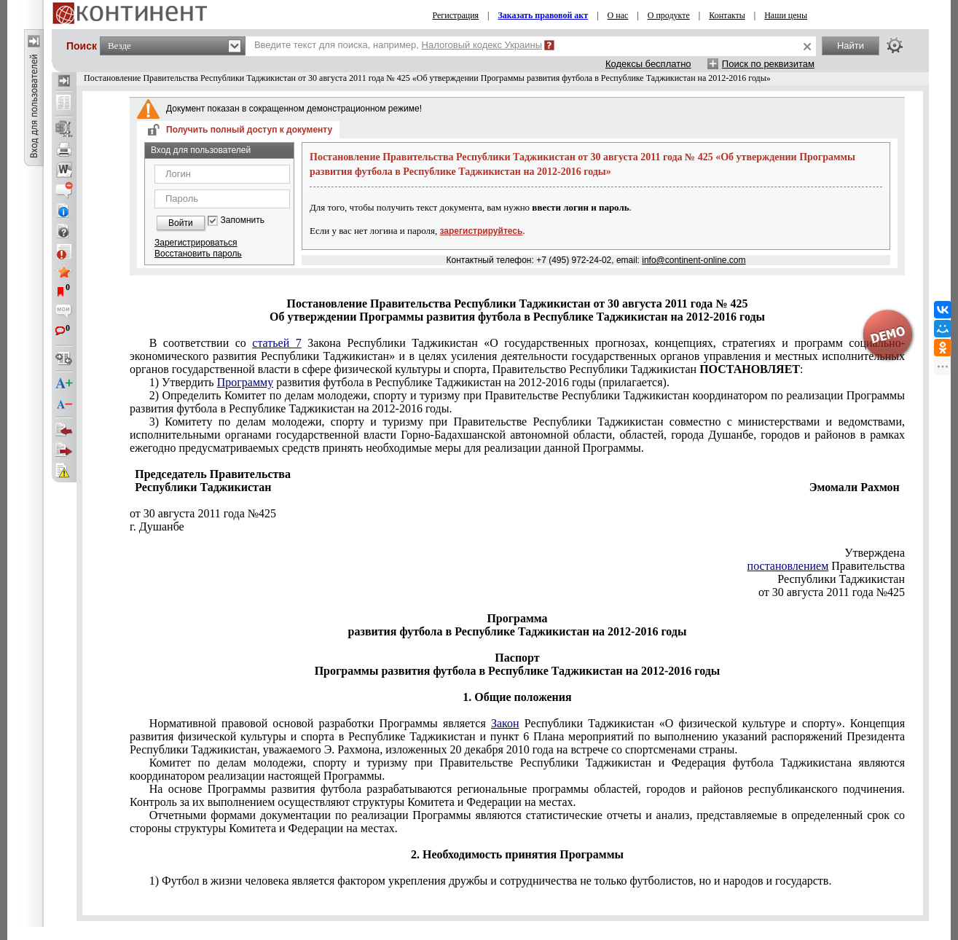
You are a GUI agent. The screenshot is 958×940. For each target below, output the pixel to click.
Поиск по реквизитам (768, 63)
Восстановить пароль (198, 253)
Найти (850, 45)
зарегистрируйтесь (481, 231)
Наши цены (785, 15)
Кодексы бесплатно (648, 63)
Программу (245, 382)
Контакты (727, 15)
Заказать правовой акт (543, 15)
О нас (618, 15)
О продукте (669, 15)
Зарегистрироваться (195, 243)
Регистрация (456, 15)
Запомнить (242, 220)
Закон (505, 723)
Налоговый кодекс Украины (482, 44)
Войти (180, 223)
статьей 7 (276, 343)
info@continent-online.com (693, 260)
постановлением (788, 566)
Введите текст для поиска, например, (398, 44)
